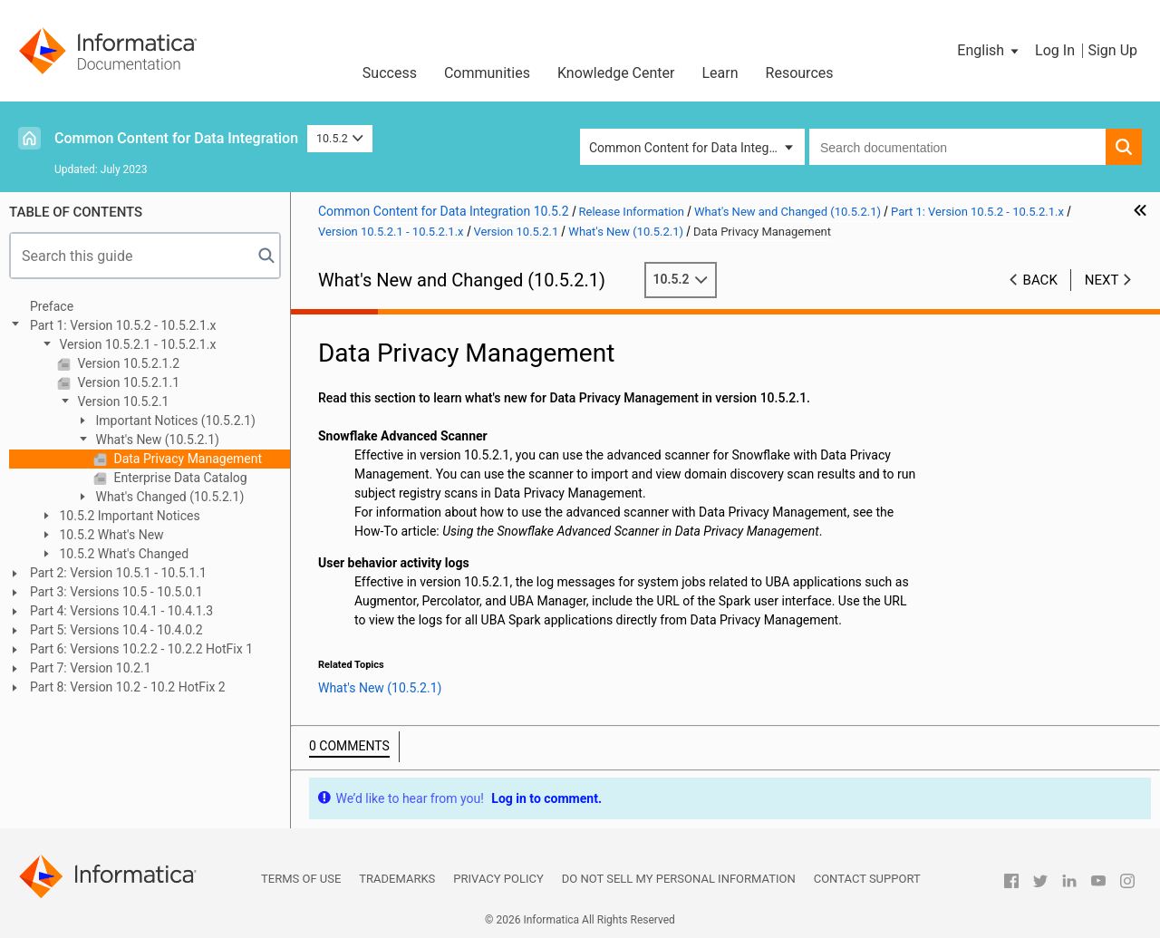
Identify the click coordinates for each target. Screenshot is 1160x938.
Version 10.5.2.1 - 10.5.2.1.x (136, 344)
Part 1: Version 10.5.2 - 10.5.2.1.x (123, 325)
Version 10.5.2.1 (121, 401)
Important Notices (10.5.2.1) (174, 420)
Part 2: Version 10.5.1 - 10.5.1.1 (118, 573)
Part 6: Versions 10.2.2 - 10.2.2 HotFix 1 (141, 649)
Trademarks (397, 878)
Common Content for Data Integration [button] (695, 147)
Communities (487, 73)
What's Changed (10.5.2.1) (168, 496)
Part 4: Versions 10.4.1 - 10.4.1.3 (121, 611)
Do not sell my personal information (679, 878)
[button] (989, 51)
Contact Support (867, 878)
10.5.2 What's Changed (122, 553)
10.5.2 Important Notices (128, 515)
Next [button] (1102, 280)
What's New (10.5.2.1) (155, 439)
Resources (800, 73)
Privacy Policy (498, 878)
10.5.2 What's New (110, 534)
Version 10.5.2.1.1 (126, 382)
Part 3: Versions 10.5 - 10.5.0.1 (116, 592)
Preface (51, 306)
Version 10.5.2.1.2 (126, 363)
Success (389, 73)
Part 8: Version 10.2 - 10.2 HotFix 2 (128, 687)
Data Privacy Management (186, 458)
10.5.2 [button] (339, 138)
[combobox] (957, 147)
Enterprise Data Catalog (179, 477)
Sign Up (1112, 50)
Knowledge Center (616, 73)
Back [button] (1040, 280)
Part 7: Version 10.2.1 (90, 668)
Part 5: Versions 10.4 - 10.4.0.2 (116, 630)
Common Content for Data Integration (176, 138)
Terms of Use (301, 878)
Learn (720, 73)
